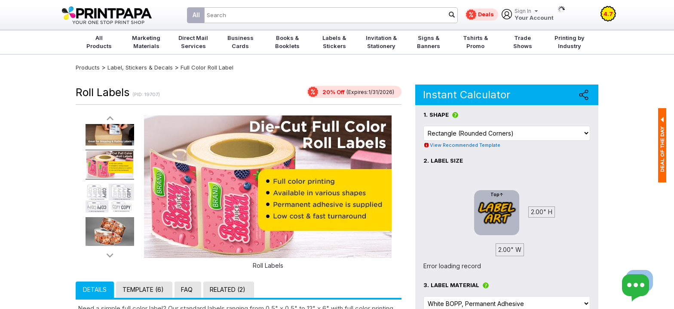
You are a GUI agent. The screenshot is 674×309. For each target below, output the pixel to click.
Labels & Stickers (334, 41)
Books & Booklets (287, 41)
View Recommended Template (465, 145)
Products (88, 67)
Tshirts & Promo (475, 41)
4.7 (608, 13)
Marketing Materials (146, 41)
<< (110, 118)
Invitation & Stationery (381, 41)
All (196, 14)
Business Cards (240, 41)
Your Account (534, 15)
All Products (99, 41)
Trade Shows (522, 41)
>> (110, 255)
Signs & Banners (428, 41)
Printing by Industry (570, 41)
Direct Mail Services (193, 41)
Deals (486, 14)
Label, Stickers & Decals (141, 67)
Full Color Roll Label (207, 67)
